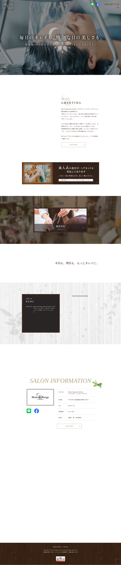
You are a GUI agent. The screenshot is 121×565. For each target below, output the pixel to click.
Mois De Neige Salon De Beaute (80, 296)
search (118, 8)
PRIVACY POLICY (57, 547)
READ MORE (74, 144)
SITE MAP (65, 547)
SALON (97, 8)
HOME (90, 8)
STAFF (105, 8)
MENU (112, 8)
